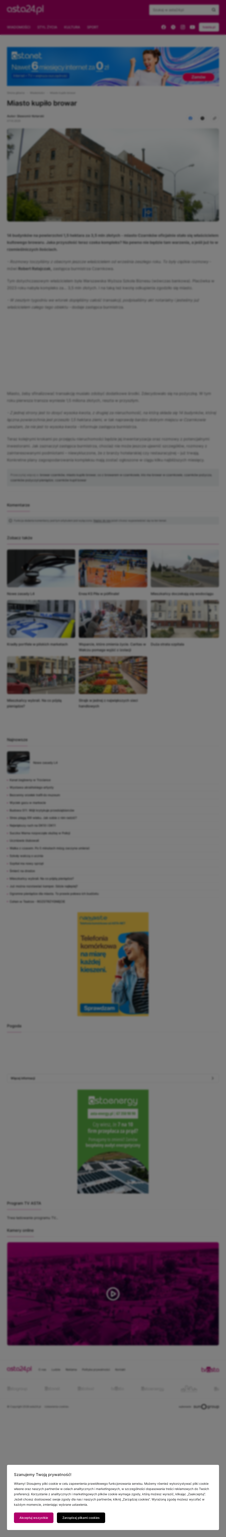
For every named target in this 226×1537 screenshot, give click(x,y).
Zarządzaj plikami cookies (81, 1518)
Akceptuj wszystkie (33, 1518)
